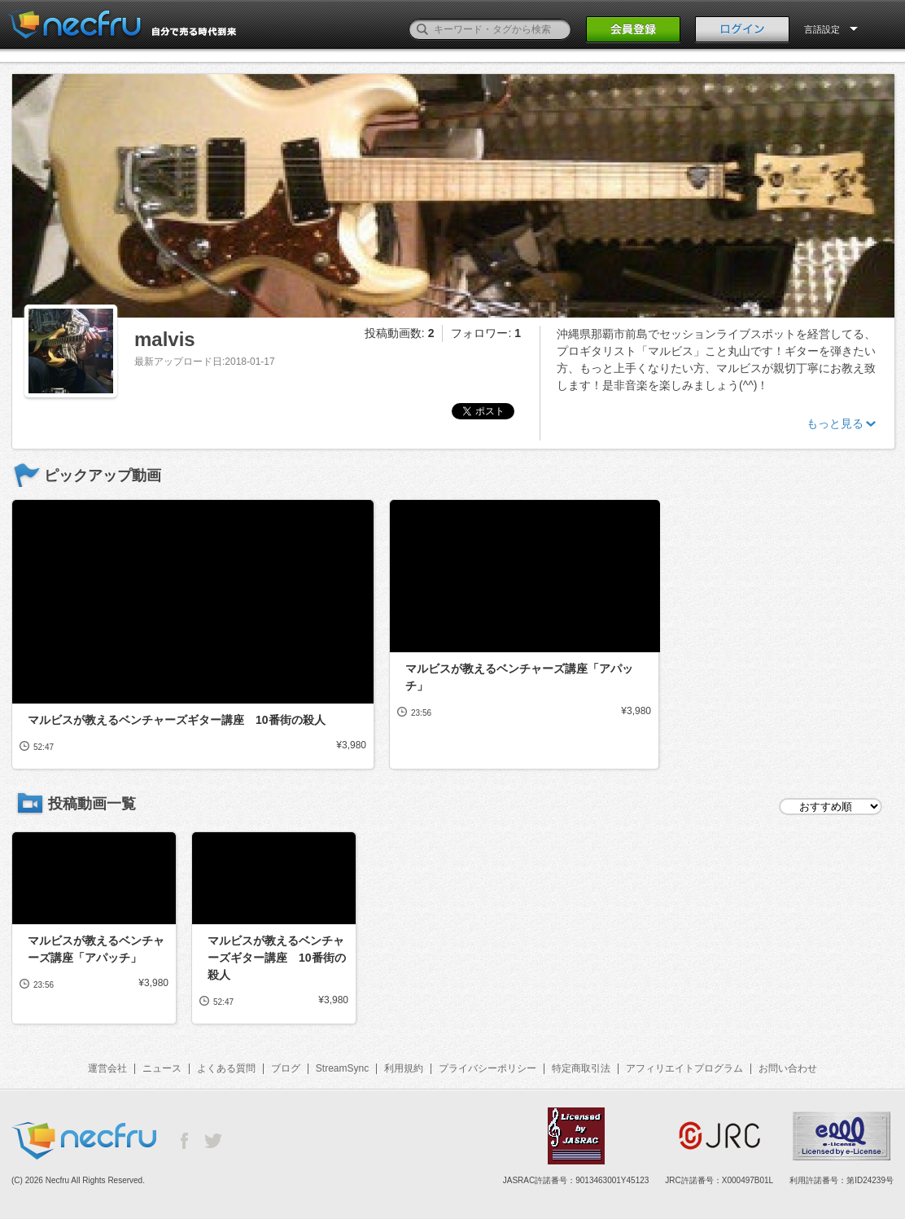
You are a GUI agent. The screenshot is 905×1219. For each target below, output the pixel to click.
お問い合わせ (788, 1068)
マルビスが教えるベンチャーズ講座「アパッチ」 (519, 677)
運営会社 (107, 1068)
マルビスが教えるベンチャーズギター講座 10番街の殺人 (177, 719)
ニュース (161, 1068)
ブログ (285, 1068)
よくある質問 (226, 1068)
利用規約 (403, 1068)
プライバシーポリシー (487, 1068)
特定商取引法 (581, 1068)
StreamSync (342, 1068)
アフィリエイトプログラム (684, 1068)
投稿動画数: (400, 333)
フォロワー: (486, 333)
